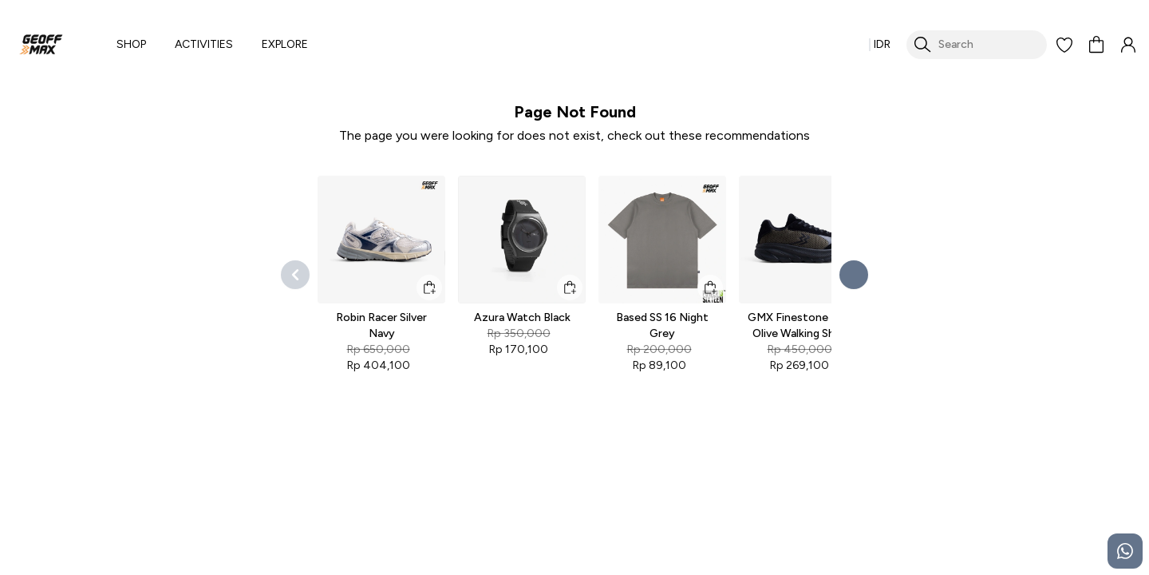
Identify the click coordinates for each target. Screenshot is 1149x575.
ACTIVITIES (204, 44)
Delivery (600, 525)
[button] (1064, 44)
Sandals (317, 525)
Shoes (313, 496)
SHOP (131, 44)
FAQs (594, 496)
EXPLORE (285, 44)
